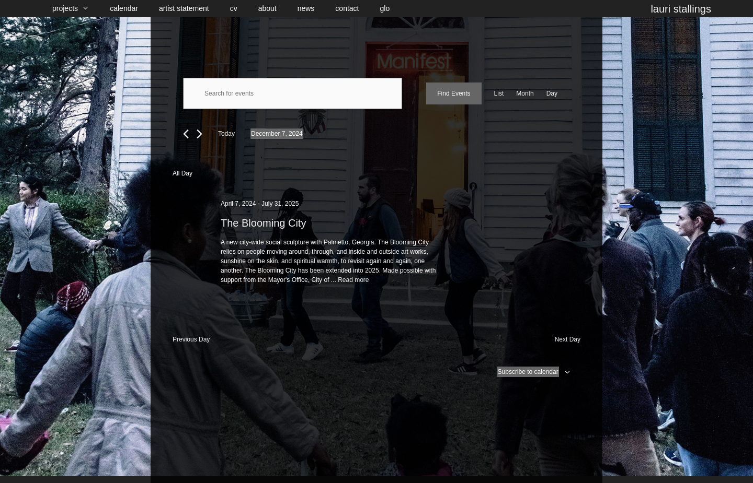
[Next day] (199, 134)
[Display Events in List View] (499, 93)
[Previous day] (186, 134)
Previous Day (191, 339)
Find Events (453, 93)
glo (385, 8)
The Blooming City (263, 223)
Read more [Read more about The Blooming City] (353, 280)
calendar (124, 8)
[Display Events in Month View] (524, 93)
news (306, 8)
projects (75, 8)
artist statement (184, 8)
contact (347, 8)
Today (226, 133)
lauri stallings (681, 9)
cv (233, 8)
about (267, 8)
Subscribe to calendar (528, 371)
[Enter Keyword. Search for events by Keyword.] (292, 93)
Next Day (567, 339)
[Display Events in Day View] (551, 93)
